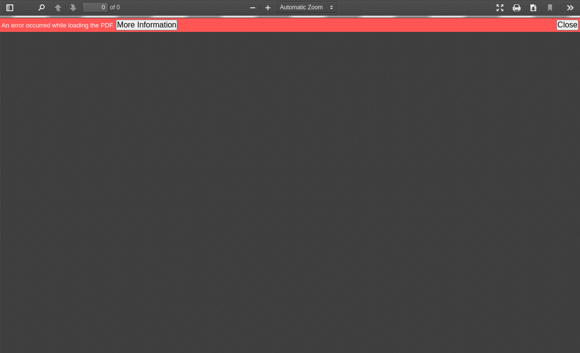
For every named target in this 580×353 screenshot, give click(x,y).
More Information (146, 25)
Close (567, 25)
